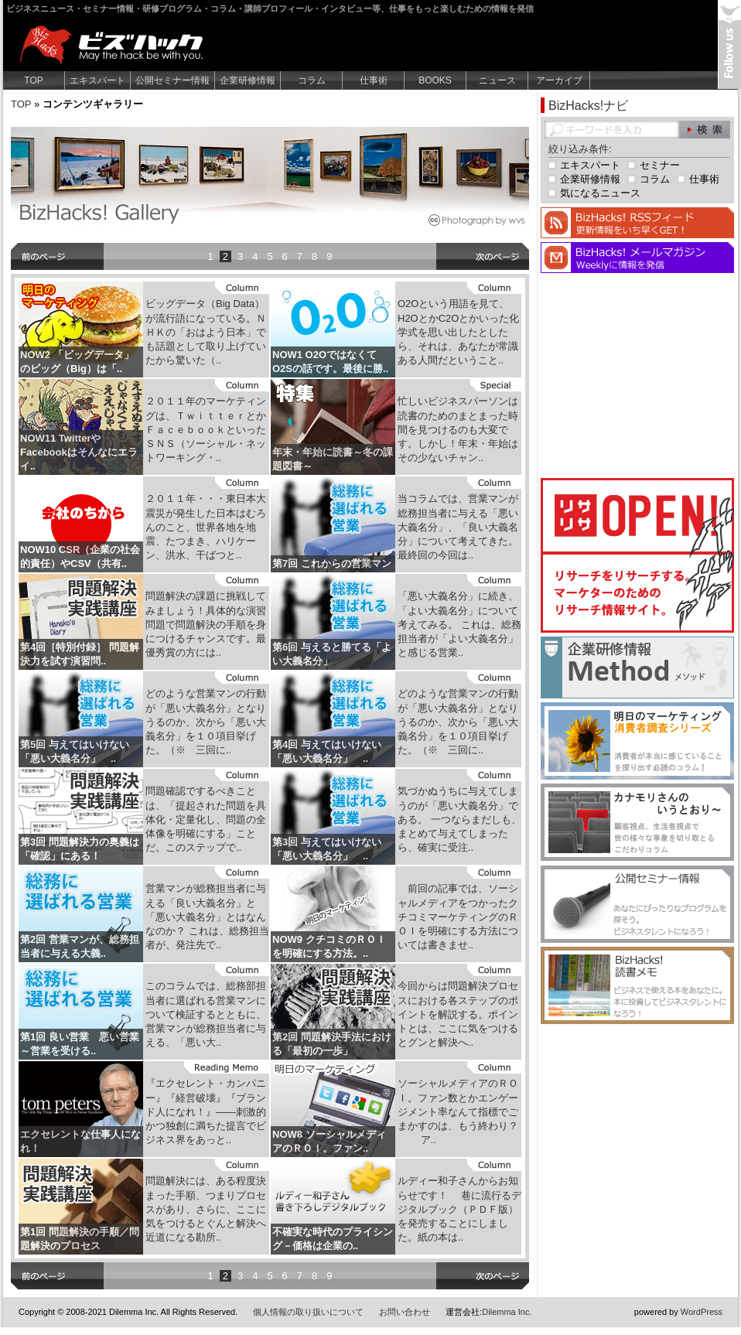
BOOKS (435, 80)
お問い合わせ (404, 1311)
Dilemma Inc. (506, 1311)
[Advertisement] (637, 373)
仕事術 (374, 80)
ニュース (497, 80)
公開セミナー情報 (172, 80)
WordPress (701, 1311)
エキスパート (97, 80)
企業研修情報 (247, 80)
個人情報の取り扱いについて (308, 1311)
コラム (312, 80)
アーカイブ (559, 80)
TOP (33, 80)
